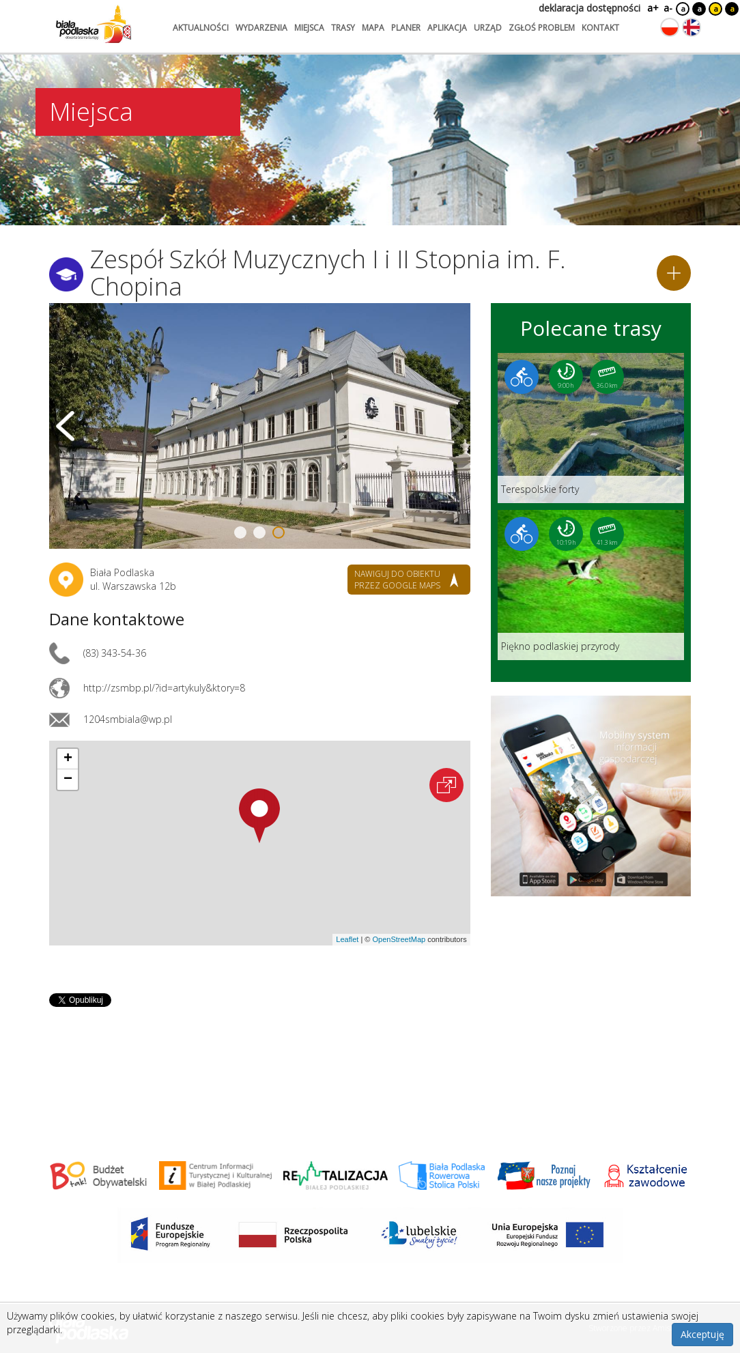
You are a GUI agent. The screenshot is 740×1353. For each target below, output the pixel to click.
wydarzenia (261, 27)
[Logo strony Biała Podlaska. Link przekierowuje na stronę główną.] (93, 24)
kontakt (600, 27)
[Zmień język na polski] (669, 27)
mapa (373, 27)
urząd (488, 27)
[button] (259, 815)
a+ (652, 7)
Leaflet (347, 939)
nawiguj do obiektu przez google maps (397, 579)
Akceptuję (702, 1334)
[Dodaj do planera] (674, 273)
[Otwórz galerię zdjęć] (259, 426)
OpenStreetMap (398, 939)
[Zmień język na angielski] (691, 27)
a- (668, 7)
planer (406, 27)
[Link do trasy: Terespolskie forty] (591, 428)
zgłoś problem (542, 27)
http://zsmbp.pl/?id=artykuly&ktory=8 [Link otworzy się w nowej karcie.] (164, 687)
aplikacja (447, 27)
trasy (343, 27)
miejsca (309, 27)
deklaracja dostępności (589, 7)
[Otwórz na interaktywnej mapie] (446, 785)
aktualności (201, 27)
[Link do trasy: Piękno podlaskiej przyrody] (591, 585)
